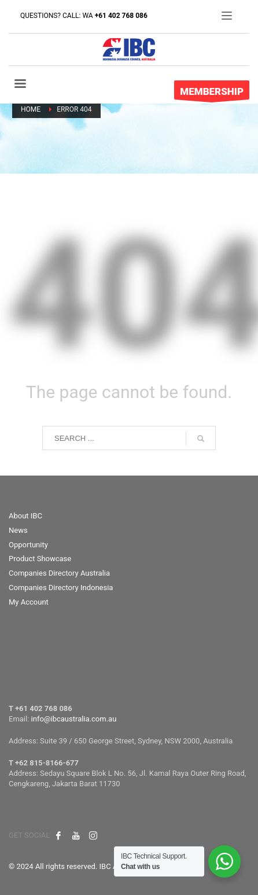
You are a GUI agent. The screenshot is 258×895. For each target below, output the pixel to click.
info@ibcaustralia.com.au (74, 718)
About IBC (25, 515)
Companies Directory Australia (59, 573)
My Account (29, 602)
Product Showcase (40, 558)
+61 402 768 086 (121, 16)
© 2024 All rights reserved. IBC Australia (75, 866)
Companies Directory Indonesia (61, 587)
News (18, 530)
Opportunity (28, 544)
